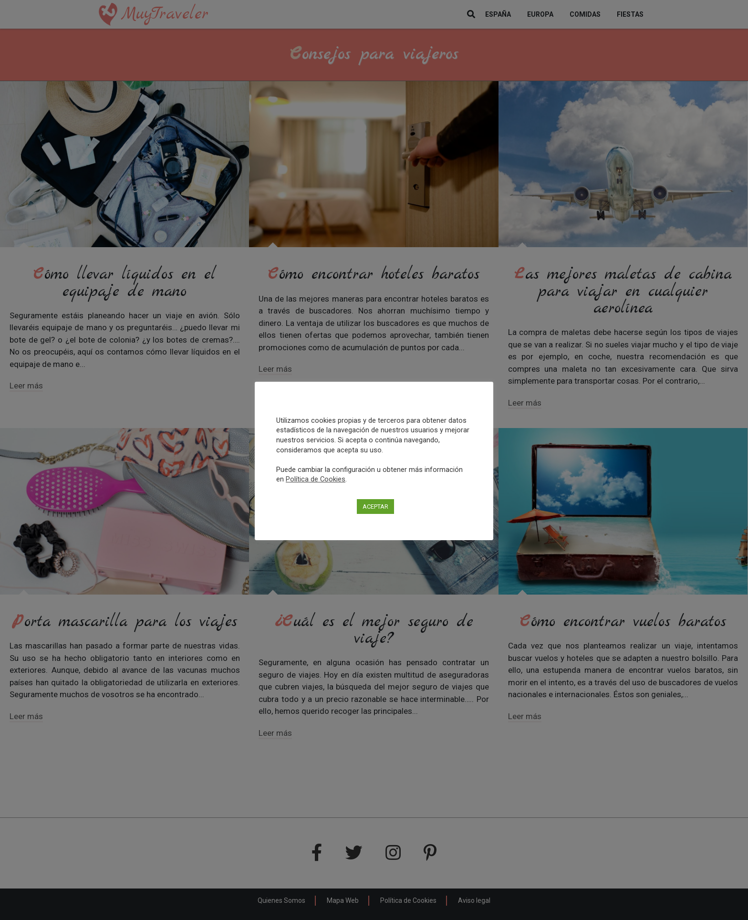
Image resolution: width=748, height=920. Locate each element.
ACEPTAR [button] (375, 506)
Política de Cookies (315, 479)
